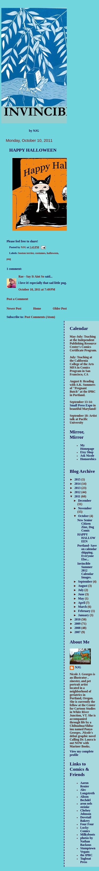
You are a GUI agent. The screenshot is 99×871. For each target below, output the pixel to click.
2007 (77, 632)
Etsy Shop (86, 452)
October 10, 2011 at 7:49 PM (36, 289)
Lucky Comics (85, 829)
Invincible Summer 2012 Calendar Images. (85, 570)
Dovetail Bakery (85, 819)
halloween (52, 253)
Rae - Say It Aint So (31, 276)
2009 (77, 623)
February (84, 611)
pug (9, 258)
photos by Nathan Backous (86, 841)
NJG (78, 667)
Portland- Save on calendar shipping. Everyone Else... (87, 552)
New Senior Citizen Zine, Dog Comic (85, 525)
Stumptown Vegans (87, 850)
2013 (77, 488)
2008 (77, 628)
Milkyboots (87, 834)
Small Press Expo (81, 405)
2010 (77, 619)
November (85, 508)
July (81, 590)
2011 (77, 496)
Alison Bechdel (85, 798)
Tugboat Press (85, 860)
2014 (77, 484)
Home (37, 308)
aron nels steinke (86, 805)
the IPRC (86, 855)
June (81, 594)
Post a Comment (17, 299)
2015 (77, 479)
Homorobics (88, 459)
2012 (77, 492)
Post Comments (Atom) (40, 317)
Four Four (87, 824)
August (83, 586)
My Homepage (87, 447)
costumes (40, 253)
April (82, 603)
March (83, 607)
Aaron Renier (84, 784)
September (85, 581)
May (81, 598)
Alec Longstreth (87, 791)
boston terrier (26, 253)
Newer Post (14, 308)
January (84, 615)
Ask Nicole (87, 455)
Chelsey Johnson (85, 812)
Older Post (60, 308)
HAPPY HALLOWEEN (86, 538)
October (83, 516)
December (84, 500)
